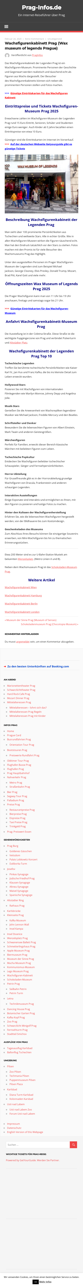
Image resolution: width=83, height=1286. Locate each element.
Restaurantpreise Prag (22, 810)
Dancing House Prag (18, 1009)
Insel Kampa (16, 928)
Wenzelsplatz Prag (17, 938)
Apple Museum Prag (18, 950)
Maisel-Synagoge (19, 891)
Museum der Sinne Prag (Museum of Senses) (31, 620)
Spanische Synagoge (21, 895)
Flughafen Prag (15, 769)
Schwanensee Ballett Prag (21, 942)
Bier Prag (12, 792)
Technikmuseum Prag (22, 1004)
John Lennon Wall (19, 924)
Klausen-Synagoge (20, 882)
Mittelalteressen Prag (19, 702)
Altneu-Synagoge (19, 886)
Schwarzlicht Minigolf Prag (22, 1025)
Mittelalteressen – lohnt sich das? (28, 707)
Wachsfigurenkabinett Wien (21, 587)
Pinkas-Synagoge (19, 874)
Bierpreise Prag (18, 814)
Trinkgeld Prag (18, 826)
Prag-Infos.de (41, 7)
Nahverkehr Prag (16, 777)
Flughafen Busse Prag (19, 765)
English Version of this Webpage (25, 1132)
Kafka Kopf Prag (16, 1017)
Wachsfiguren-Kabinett (20, 975)
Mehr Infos (45, 1281)
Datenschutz (14, 1128)
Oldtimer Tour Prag (18, 760)
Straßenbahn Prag (20, 787)
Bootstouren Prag (17, 750)
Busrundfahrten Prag (19, 739)
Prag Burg (12, 846)
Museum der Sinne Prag (20, 959)
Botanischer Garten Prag (21, 1013)
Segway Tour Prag (17, 796)
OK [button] (35, 1282)
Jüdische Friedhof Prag (22, 878)
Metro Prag (16, 782)
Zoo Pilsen (15, 1071)
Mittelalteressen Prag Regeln (26, 711)
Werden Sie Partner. (48, 1160)
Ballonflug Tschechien (19, 1052)
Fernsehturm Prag (17, 1030)
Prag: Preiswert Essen (19, 831)
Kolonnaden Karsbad (21, 1099)
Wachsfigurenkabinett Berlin (21, 603)
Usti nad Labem (16, 1104)
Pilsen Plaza (16, 1084)
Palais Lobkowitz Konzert (23, 859)
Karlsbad (12, 1089)
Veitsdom (15, 855)
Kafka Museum (18, 920)
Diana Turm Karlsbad (21, 1095)
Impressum (13, 1124)
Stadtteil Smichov (17, 1034)
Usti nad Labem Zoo (21, 1109)
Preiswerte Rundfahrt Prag (24, 755)
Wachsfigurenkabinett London (22, 612)
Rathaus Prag (17, 905)
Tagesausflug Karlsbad (19, 1048)
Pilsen (10, 1066)
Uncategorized (55, 39)
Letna (10, 998)
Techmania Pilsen (19, 1076)
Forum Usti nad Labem (22, 1113)
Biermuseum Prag (17, 955)
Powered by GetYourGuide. (21, 1160)
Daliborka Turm (18, 863)
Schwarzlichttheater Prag (21, 690)
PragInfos (37, 55)
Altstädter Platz (18, 342)
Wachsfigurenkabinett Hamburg (23, 595)
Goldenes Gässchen (21, 851)
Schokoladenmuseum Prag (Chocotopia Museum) (48, 624)
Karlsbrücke (13, 911)
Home (10, 731)
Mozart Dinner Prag (18, 698)
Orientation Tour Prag (22, 745)
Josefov (11, 869)
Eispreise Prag (17, 818)
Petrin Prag (13, 983)
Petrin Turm (16, 993)
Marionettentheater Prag (21, 685)
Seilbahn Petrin (18, 989)
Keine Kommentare (34, 39)
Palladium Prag (15, 800)
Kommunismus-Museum (21, 967)
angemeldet (23, 641)
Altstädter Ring (15, 900)
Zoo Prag (12, 1021)
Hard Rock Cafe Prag (18, 694)
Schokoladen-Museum (19, 979)
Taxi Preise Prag (18, 822)
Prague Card (14, 735)
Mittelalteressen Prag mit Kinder (28, 716)
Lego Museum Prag (18, 971)
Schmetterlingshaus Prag (21, 946)
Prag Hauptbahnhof (18, 773)
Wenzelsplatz (25, 559)
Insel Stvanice (14, 934)
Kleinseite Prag (15, 915)
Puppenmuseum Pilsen (22, 1080)
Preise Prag (13, 804)
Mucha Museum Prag (19, 963)
